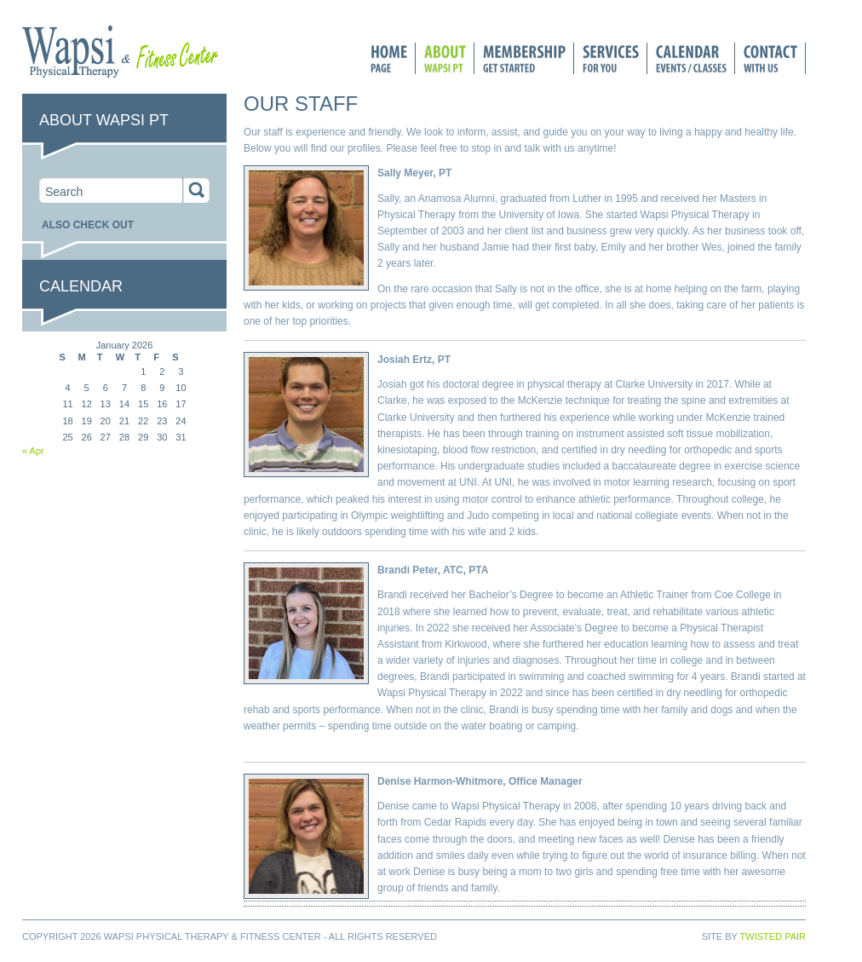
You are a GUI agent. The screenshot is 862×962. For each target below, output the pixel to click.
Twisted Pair (773, 936)
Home (389, 58)
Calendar (687, 58)
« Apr (33, 451)
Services (606, 58)
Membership (524, 58)
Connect (770, 58)
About (441, 58)
